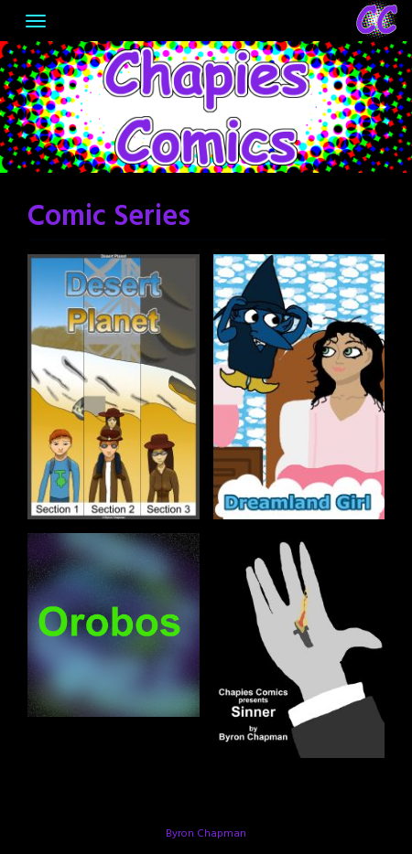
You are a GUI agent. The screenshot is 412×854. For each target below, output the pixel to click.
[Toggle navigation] (36, 21)
